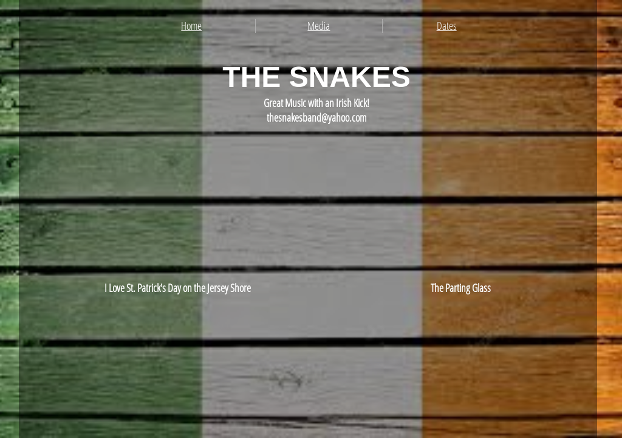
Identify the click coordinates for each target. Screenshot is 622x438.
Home (191, 25)
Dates (447, 25)
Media (318, 25)
